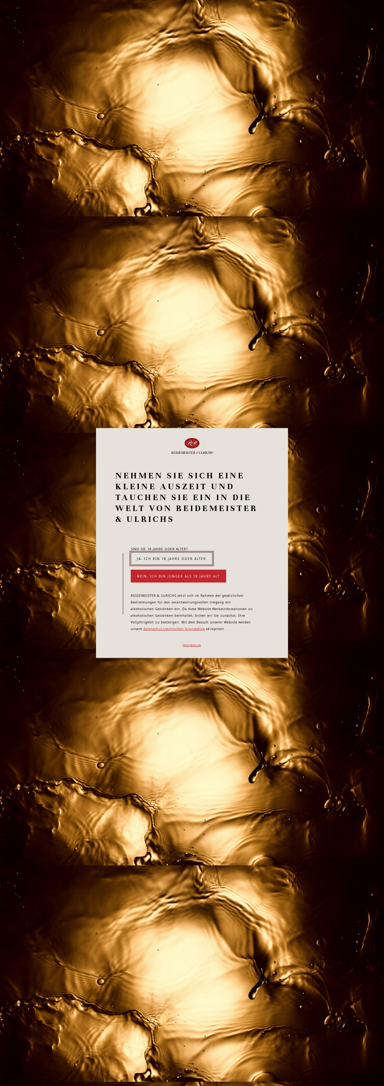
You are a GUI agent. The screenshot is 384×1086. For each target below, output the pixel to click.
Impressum (192, 645)
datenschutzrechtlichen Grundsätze (174, 629)
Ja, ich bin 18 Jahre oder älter (171, 559)
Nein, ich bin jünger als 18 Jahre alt (178, 576)
